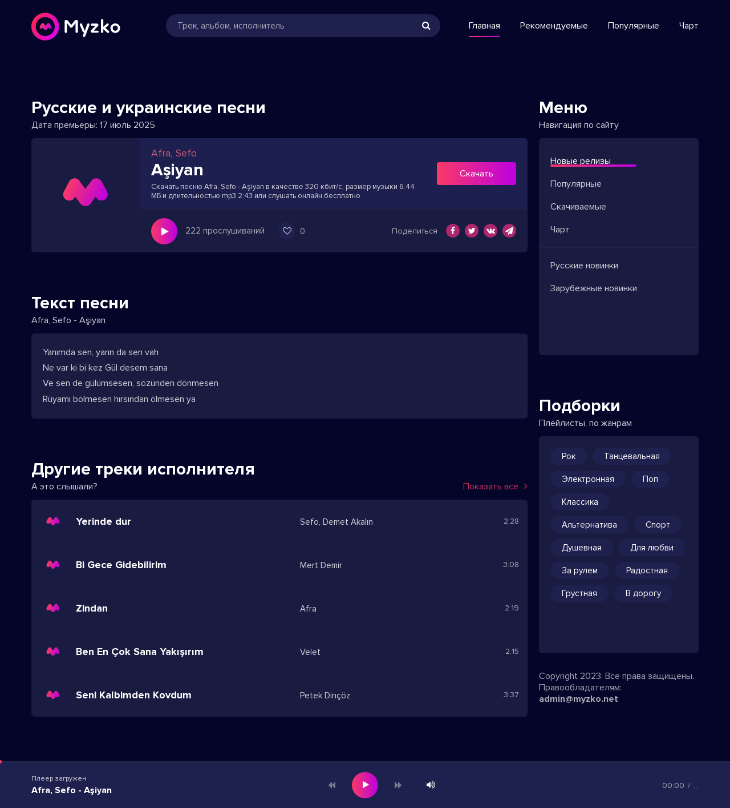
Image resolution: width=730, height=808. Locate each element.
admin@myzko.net (578, 699)
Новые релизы (580, 161)
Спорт (658, 525)
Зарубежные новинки (593, 288)
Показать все (495, 486)
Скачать (476, 173)
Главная (484, 25)
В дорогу (643, 593)
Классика (580, 502)
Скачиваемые (578, 206)
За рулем (580, 570)
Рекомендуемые (554, 25)
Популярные (633, 25)
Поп (650, 479)
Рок (568, 456)
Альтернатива (589, 525)
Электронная (588, 479)
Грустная (579, 593)
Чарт (689, 25)
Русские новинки (584, 265)
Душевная (582, 547)
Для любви (652, 547)
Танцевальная (632, 456)
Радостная (647, 570)
